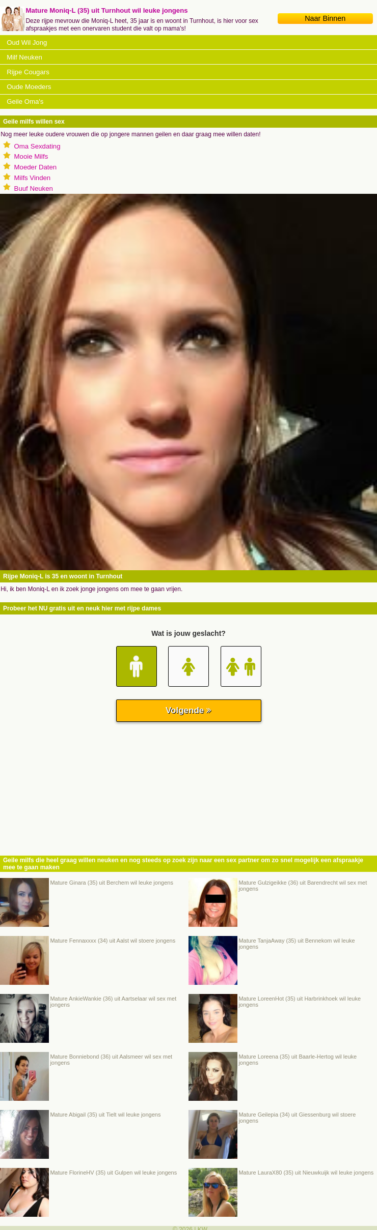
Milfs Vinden (32, 178)
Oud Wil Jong (27, 42)
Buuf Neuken (33, 188)
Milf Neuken (24, 57)
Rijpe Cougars (28, 72)
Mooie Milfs (31, 156)
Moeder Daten (35, 167)
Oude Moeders (29, 87)
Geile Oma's (25, 101)
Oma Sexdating (37, 146)
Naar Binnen (325, 18)
